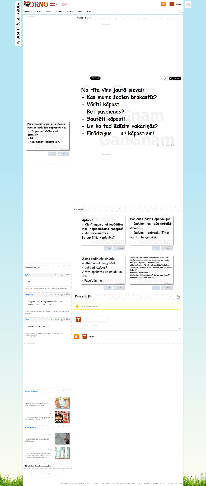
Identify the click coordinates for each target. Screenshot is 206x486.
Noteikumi (105, 483)
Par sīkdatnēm (117, 483)
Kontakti (95, 483)
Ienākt (178, 4)
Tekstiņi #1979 (83, 17)
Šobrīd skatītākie (31, 392)
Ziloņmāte (29, 294)
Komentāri (83, 296)
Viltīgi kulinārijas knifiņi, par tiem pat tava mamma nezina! (39, 418)
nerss (27, 319)
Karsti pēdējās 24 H (32, 428)
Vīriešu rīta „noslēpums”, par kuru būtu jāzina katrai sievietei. (37, 404)
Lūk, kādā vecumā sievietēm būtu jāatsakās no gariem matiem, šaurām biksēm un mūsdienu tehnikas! (38, 455)
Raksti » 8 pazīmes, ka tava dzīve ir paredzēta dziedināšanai (46, 289)
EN (69, 4)
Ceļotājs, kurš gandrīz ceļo (152, 483)
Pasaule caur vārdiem (132, 483)
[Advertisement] (127, 48)
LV (57, 4)
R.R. (26, 275)
